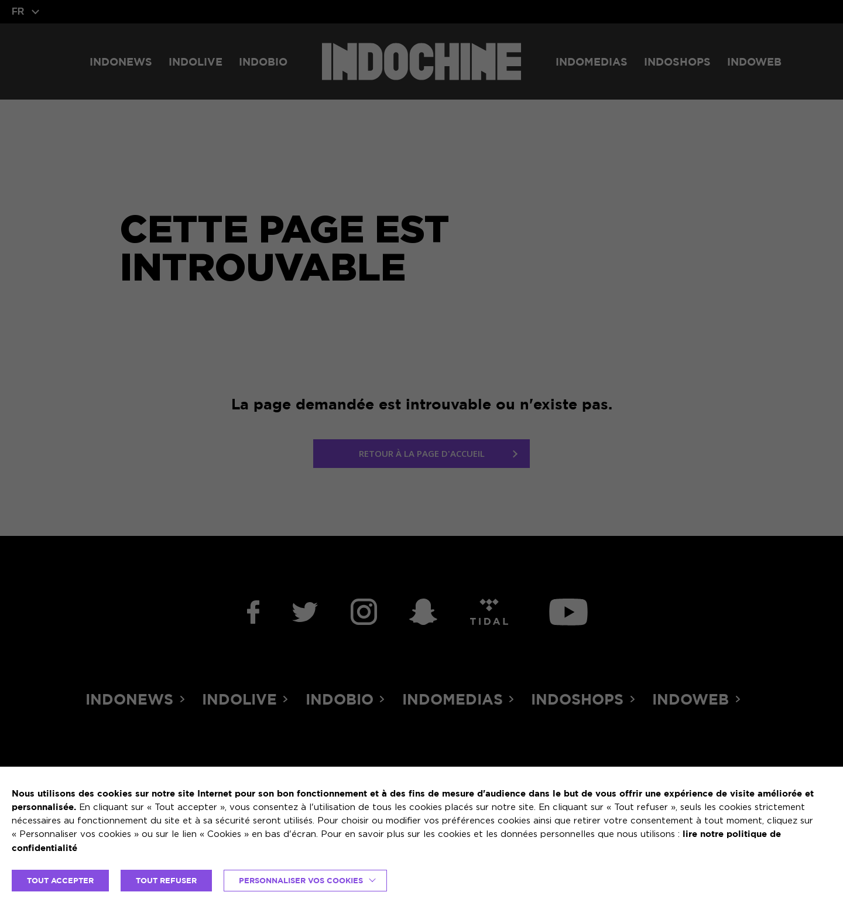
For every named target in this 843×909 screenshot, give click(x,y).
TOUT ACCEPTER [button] (60, 880)
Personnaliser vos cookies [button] (301, 880)
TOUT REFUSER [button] (166, 880)
